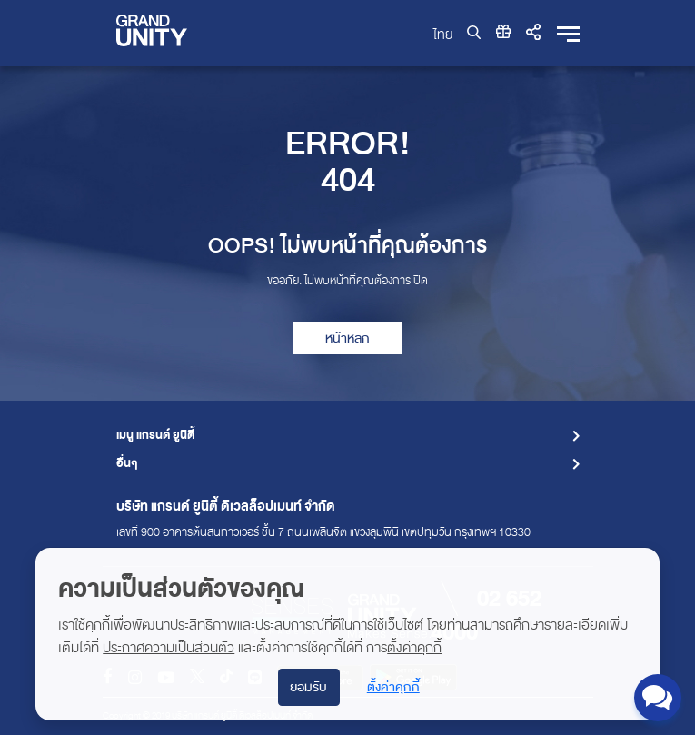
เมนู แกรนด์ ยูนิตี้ (155, 436)
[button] (533, 33)
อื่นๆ (127, 464)
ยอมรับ (308, 687)
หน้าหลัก (347, 338)
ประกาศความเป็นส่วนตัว (168, 648)
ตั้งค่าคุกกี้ (414, 648)
